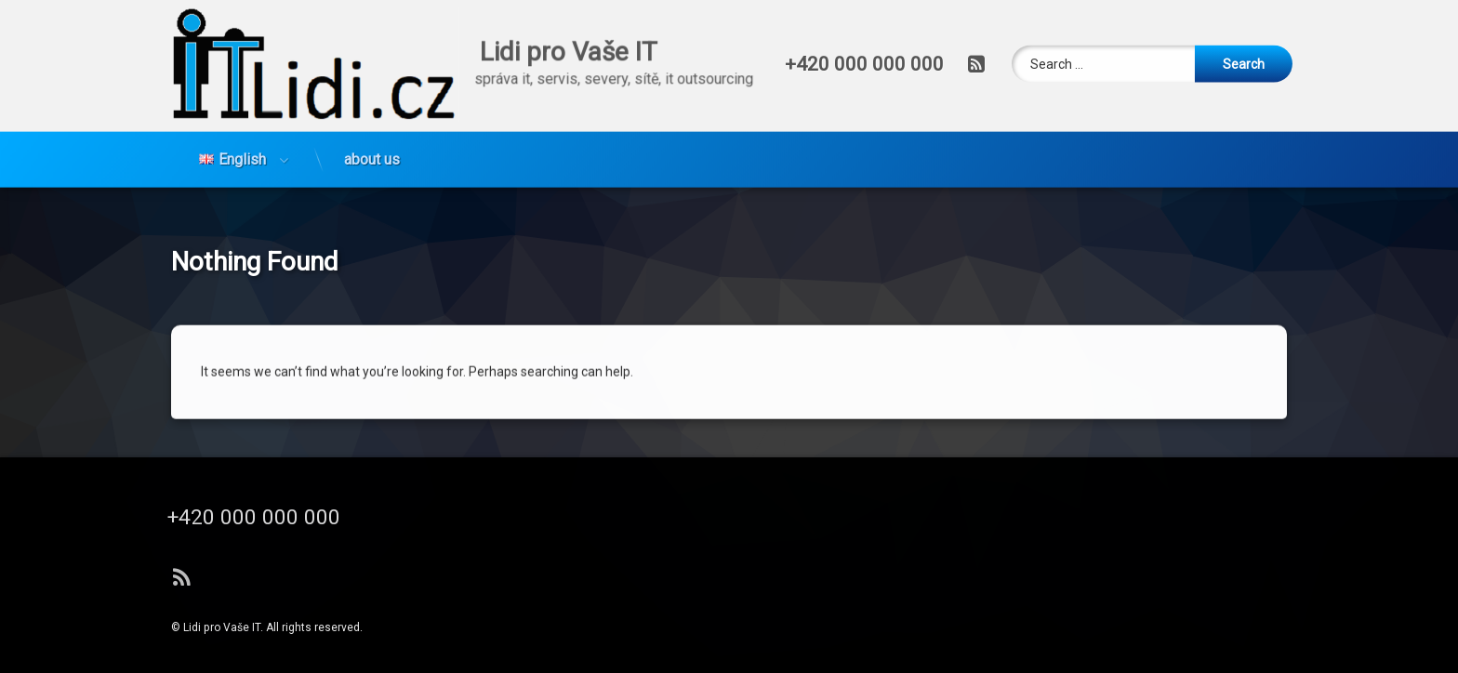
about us (372, 117)
